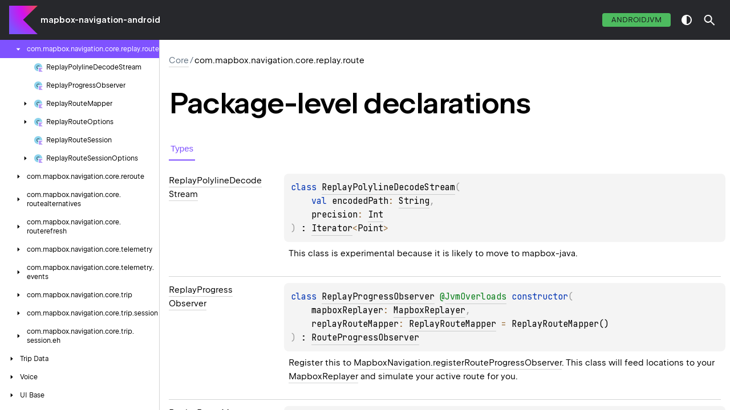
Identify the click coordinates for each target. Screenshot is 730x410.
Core (179, 60)
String (414, 201)
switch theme (686, 20)
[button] (709, 20)
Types (182, 148)
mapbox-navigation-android (100, 20)
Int (375, 214)
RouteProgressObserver (365, 337)
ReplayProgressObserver (378, 296)
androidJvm (636, 19)
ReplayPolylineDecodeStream (388, 187)
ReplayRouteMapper (452, 324)
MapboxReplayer (429, 310)
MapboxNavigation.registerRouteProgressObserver (458, 363)
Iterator (331, 228)
